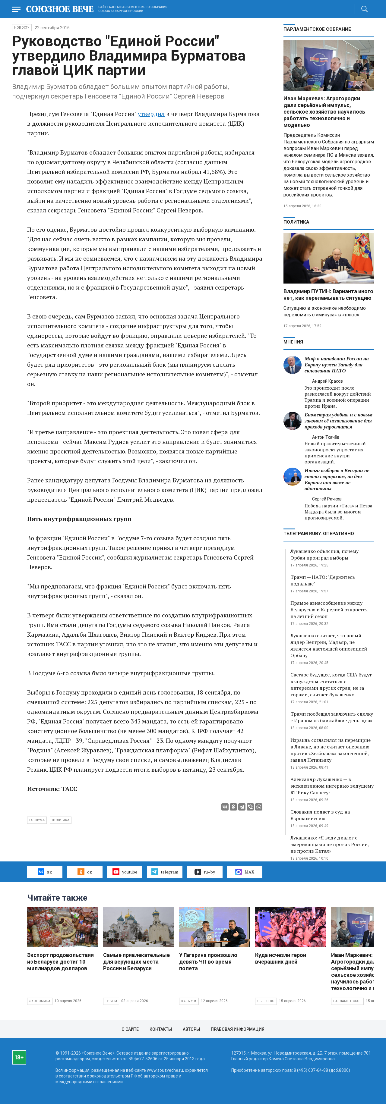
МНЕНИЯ (293, 342)
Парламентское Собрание (317, 29)
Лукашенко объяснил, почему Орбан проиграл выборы (324, 554)
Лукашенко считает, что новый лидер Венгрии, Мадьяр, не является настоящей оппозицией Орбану (328, 645)
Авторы (191, 1029)
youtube (124, 871)
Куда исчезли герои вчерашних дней (280, 958)
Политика (296, 222)
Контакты (161, 1029)
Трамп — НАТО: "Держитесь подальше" (322, 580)
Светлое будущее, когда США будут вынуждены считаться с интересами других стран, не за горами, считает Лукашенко (331, 684)
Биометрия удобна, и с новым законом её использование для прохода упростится (338, 421)
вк (45, 871)
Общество (266, 1001)
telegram (164, 871)
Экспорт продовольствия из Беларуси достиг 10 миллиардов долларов (60, 961)
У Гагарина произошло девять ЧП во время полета (208, 961)
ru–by (205, 872)
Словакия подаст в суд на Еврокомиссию (320, 815)
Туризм (111, 1001)
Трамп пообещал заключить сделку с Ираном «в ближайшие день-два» (331, 717)
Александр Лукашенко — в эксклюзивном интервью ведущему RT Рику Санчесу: (332, 786)
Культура (189, 1001)
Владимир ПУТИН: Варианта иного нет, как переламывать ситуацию (328, 294)
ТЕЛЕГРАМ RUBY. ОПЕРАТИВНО (318, 533)
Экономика (39, 1001)
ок (85, 871)
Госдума (37, 820)
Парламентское (347, 1001)
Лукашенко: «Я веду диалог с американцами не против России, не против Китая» (329, 844)
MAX (244, 872)
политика (60, 820)
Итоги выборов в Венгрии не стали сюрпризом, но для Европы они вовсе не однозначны (337, 479)
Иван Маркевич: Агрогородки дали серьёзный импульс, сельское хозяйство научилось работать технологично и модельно (324, 111)
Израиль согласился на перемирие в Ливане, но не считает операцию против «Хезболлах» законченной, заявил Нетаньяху (330, 750)
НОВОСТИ (22, 27)
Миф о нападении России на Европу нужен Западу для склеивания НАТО (337, 365)
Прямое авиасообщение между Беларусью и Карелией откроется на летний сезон (329, 609)
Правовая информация (237, 1029)
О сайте (130, 1029)
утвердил (151, 114)
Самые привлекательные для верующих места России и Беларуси (136, 961)
